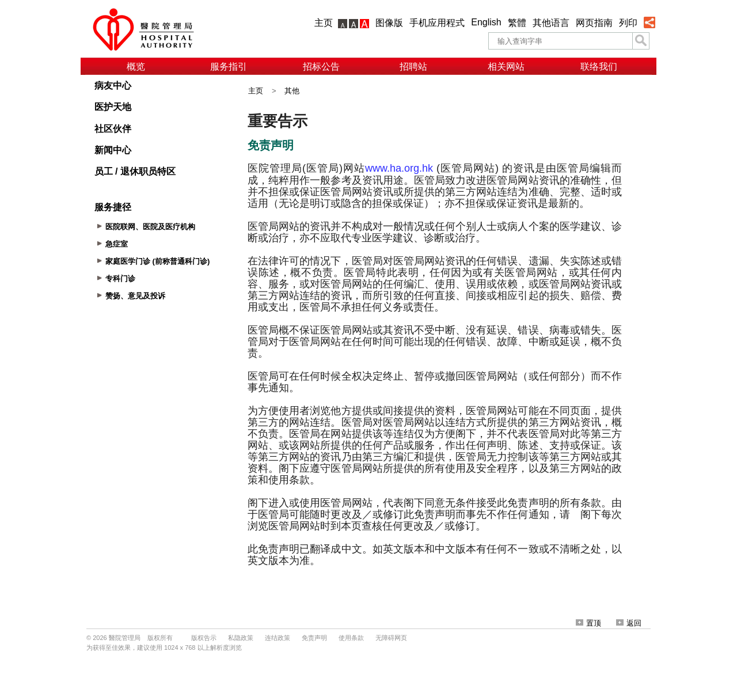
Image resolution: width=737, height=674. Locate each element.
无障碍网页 (391, 637)
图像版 (389, 23)
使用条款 (351, 637)
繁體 (517, 23)
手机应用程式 (437, 23)
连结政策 (277, 637)
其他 (291, 90)
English (486, 22)
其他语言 (551, 23)
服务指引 (228, 66)
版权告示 (203, 637)
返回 (628, 623)
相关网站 (506, 66)
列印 (628, 23)
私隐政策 (240, 637)
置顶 (588, 623)
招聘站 (413, 66)
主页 (323, 23)
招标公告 (321, 66)
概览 (136, 66)
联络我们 (598, 66)
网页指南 (594, 23)
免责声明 (314, 637)
